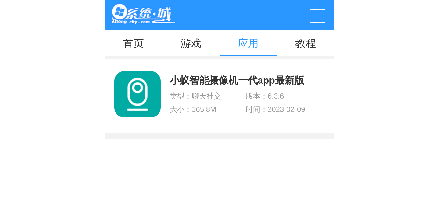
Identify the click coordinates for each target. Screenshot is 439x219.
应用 (248, 43)
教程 (305, 43)
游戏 (190, 43)
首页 (133, 43)
